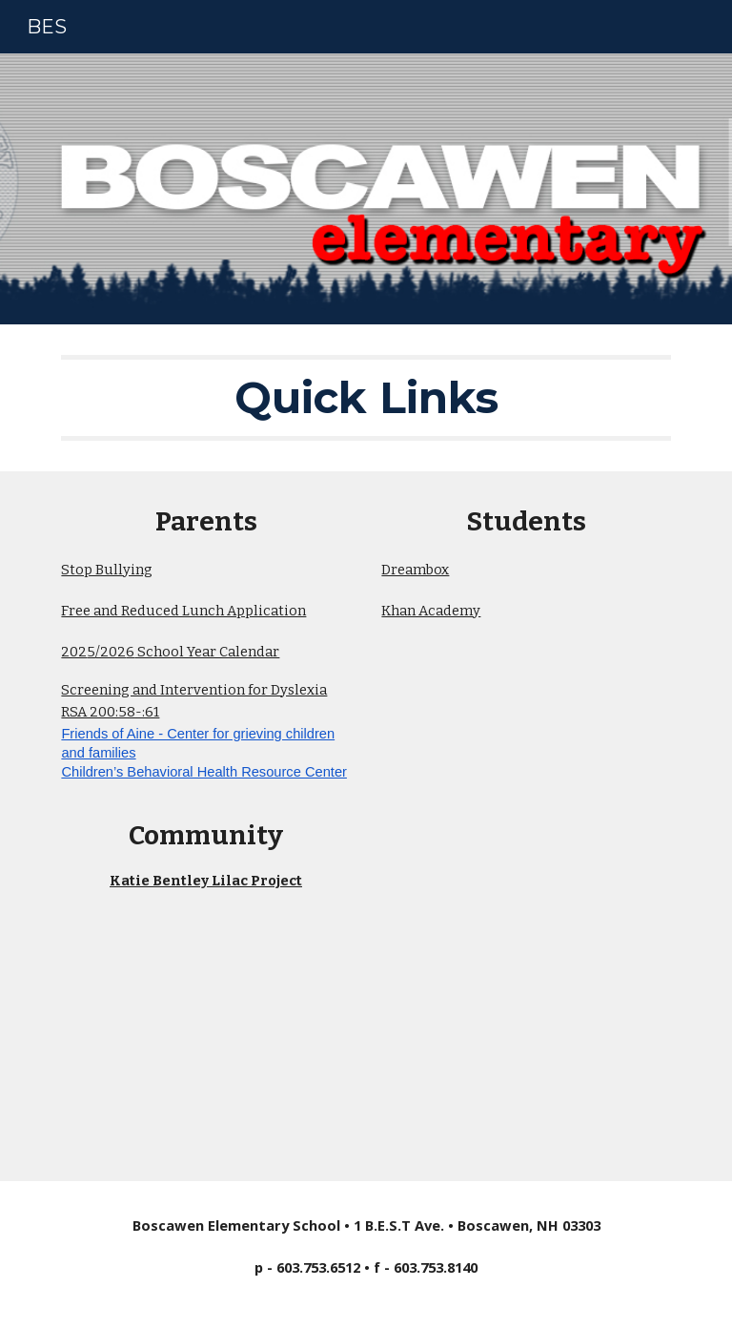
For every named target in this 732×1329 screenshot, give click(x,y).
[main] (365, 397)
